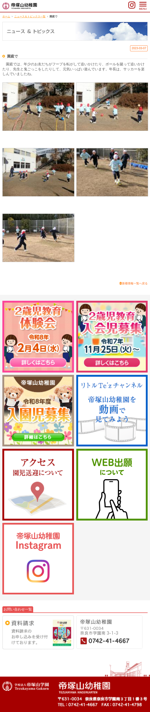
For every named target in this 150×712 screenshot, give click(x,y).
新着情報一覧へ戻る (135, 283)
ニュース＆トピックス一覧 (29, 16)
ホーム (6, 16)
